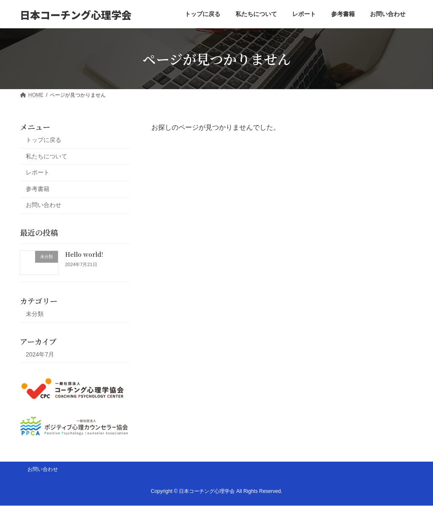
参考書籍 (37, 188)
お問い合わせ (43, 205)
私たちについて (46, 156)
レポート (37, 172)
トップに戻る (43, 139)
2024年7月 (40, 354)
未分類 (35, 313)
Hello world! (84, 254)
